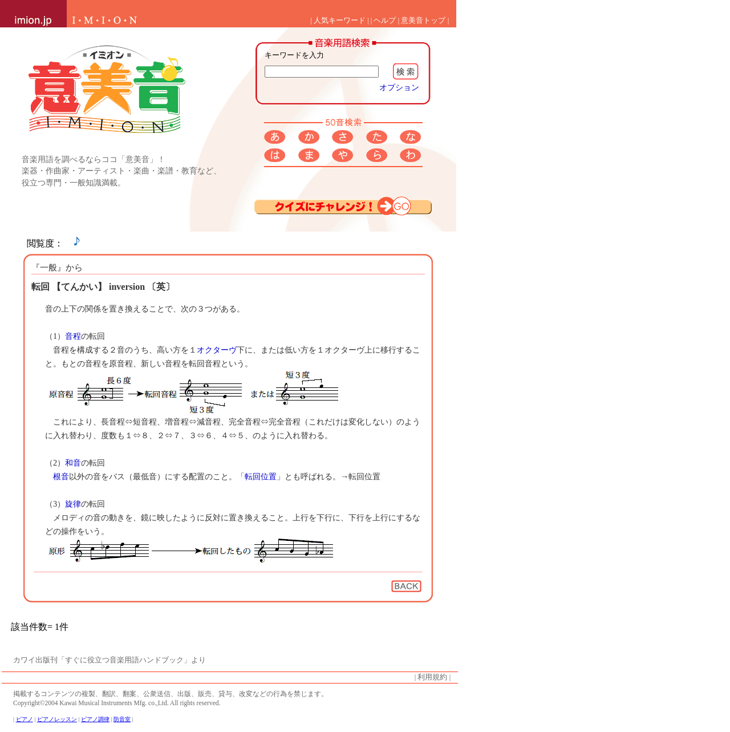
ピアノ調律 (95, 719)
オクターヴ (217, 349)
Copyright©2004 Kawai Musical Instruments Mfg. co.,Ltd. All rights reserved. (116, 702)
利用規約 (432, 677)
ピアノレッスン (57, 719)
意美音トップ (423, 21)
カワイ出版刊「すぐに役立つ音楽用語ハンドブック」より (109, 660)
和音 (73, 462)
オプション (399, 87)
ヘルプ (385, 21)
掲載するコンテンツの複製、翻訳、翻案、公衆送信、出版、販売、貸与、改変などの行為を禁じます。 (170, 693)
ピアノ (24, 719)
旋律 (73, 503)
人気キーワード (340, 21)
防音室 (122, 719)
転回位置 (261, 476)
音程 (73, 336)
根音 (61, 476)
